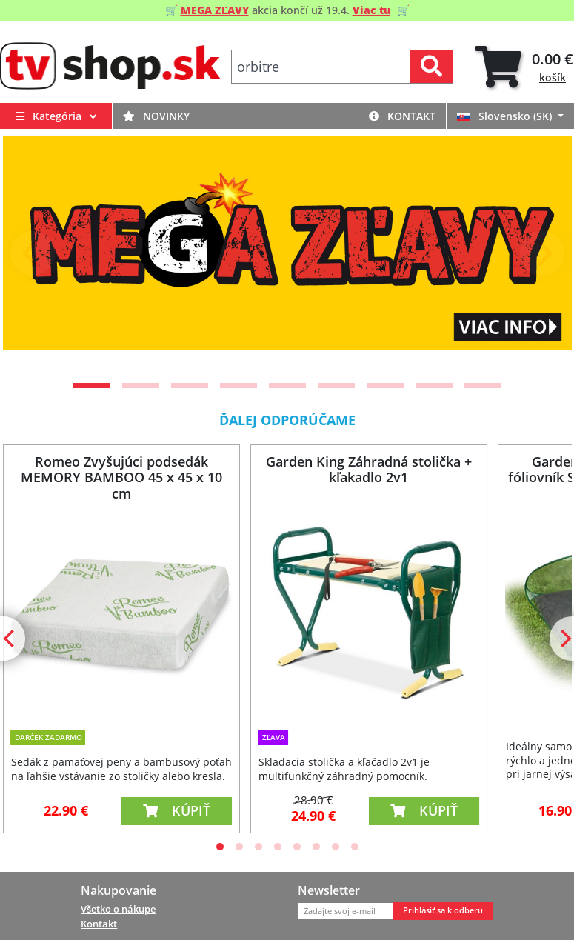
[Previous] (32, 253)
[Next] (542, 253)
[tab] (524, 67)
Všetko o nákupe (118, 909)
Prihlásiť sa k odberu (443, 910)
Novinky (156, 116)
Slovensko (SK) (506, 116)
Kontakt (402, 116)
